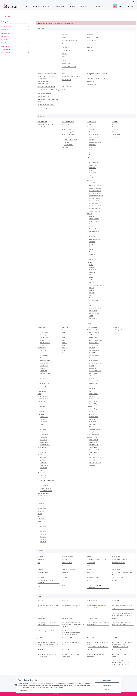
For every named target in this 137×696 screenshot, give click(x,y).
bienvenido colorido (68, 556)
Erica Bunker (93, 378)
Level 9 (64, 350)
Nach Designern (6, 52)
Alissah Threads (94, 337)
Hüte (90, 247)
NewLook (92, 298)
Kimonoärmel (44, 363)
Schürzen (92, 252)
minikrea (91, 293)
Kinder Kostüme (94, 224)
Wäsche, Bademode (95, 142)
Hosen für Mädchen (95, 190)
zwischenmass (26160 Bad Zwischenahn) (95, 587)
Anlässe (40, 330)
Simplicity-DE (93, 310)
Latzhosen (43, 429)
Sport (90, 155)
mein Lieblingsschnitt (71, 139)
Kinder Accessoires (94, 211)
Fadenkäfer (41, 559)
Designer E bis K (92, 373)
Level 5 (64, 340)
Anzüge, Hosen (93, 162)
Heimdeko (92, 244)
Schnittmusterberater (44, 96)
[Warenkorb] (131, 6)
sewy (63, 581)
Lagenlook (41, 450)
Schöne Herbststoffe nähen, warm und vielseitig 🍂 (97, 606)
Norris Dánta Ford (94, 434)
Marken (89, 262)
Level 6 (64, 342)
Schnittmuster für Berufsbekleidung (48, 90)
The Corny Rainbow (95, 457)
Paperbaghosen (44, 437)
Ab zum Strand (44, 332)
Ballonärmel (43, 353)
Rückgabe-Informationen (69, 40)
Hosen (41, 409)
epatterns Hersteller (68, 134)
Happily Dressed (94, 383)
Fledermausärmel (45, 360)
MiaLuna (91, 287)
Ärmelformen (41, 348)
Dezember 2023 (67, 638)
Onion (89, 569)
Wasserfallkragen (45, 501)
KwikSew (91, 280)
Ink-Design (92, 388)
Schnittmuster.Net (117, 577)
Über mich (65, 57)
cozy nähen (41, 388)
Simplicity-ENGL (94, 313)
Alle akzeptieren (106, 680)
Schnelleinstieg (42, 108)
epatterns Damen (67, 127)
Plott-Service (66, 124)
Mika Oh (91, 290)
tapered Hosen (44, 442)
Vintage (40, 513)
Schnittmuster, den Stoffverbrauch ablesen (48, 100)
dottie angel (92, 368)
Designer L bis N (92, 406)
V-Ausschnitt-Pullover (46, 490)
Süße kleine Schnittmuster (120, 646)
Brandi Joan (92, 358)
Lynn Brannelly (93, 416)
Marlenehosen (44, 432)
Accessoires (92, 144)
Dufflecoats (43, 457)
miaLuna (40, 566)
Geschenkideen (44, 337)
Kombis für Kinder (94, 203)
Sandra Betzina (93, 447)
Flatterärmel (43, 358)
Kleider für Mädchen (95, 185)
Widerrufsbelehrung (93, 37)
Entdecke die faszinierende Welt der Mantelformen (98, 623)
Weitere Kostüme (94, 231)
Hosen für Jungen (94, 193)
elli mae (91, 376)
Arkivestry (92, 348)
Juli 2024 (114, 618)
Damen (89, 127)
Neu (113, 124)
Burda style (115, 127)
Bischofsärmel (44, 355)
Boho (39, 381)
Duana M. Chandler (95, 370)
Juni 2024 (40, 638)
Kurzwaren (116, 327)
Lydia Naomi (93, 414)
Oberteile (92, 129)
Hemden (42, 406)
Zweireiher (43, 470)
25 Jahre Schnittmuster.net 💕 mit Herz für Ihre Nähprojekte (97, 74)
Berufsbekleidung (94, 239)
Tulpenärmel (43, 376)
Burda (91, 264)
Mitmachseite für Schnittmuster (47, 73)
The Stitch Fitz (93, 460)
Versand (64, 44)
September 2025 (92, 601)
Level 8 (64, 348)
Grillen (42, 340)
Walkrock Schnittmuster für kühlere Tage (97, 643)
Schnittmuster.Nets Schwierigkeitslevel (43, 82)
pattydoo (91, 305)
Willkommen (66, 50)
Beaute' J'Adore (93, 353)
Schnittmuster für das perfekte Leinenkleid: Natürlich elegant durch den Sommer (48, 644)
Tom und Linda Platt (95, 462)
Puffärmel (42, 368)
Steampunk (92, 229)
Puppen (91, 249)
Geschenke (65, 37)
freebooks (65, 147)
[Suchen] (103, 6)
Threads (114, 137)
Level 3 (64, 335)
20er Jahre (43, 524)
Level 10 (64, 353)
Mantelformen (42, 455)
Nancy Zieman (93, 432)
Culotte (42, 424)
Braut (91, 147)
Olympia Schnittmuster (69, 569)
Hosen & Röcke (93, 134)
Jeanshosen (43, 427)
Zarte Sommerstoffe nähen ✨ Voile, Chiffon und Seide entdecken (48, 606)
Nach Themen (5, 43)
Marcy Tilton (93, 422)
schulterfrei (41, 503)
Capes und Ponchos (43, 383)
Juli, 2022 (90, 650)
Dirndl (39, 393)
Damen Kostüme (94, 219)
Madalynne (92, 419)
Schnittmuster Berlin (95, 308)
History (91, 226)
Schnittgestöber (6, 26)
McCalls (91, 282)
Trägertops (41, 511)
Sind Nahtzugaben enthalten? (46, 86)
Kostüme (89, 213)
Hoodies (42, 483)
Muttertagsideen (45, 342)
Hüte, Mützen (93, 173)
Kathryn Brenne (94, 401)
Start (63, 73)
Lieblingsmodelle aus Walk (45, 124)
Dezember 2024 (67, 618)
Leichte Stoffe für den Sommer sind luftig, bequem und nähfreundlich (122, 614)
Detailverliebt (42, 391)
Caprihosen (43, 419)
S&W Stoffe (41, 577)
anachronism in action (95, 340)
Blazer (41, 404)
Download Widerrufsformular (71, 70)
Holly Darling (93, 386)
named (67, 142)
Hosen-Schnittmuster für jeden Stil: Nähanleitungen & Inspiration (48, 630)
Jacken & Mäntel (94, 137)
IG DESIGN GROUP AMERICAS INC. (97, 559)
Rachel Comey (93, 442)
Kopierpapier (91, 321)
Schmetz (64, 577)
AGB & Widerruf (91, 40)
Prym (88, 572)
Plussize (91, 139)
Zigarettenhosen (44, 445)
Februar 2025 (41, 618)
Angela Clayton (93, 345)
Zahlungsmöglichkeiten (69, 66)
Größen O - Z (66, 63)
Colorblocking (42, 386)
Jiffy (90, 391)
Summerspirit (42, 508)
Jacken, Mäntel (93, 165)
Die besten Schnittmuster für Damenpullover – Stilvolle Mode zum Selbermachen (73, 624)
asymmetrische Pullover (47, 480)
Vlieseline (115, 581)
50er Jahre (43, 531)
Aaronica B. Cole (94, 332)
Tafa (90, 455)
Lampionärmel (44, 365)
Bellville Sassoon (94, 355)
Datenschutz (29, 690)
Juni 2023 (114, 638)
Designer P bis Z (92, 437)
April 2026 (41, 601)
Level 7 (64, 345)
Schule (42, 345)
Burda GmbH (116, 556)
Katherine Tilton (94, 399)
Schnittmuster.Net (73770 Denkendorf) (45, 581)
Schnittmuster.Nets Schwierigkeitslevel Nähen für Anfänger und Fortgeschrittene (121, 662)
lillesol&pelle (91, 562)
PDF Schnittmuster (6, 30)
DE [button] (132, 1)
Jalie (90, 275)
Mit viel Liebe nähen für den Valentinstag (70, 655)
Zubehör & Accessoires (94, 234)
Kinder (89, 180)
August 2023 (91, 638)
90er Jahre (43, 542)
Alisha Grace (93, 335)
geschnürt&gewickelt (44, 399)
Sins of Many (93, 452)
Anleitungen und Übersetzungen (97, 78)
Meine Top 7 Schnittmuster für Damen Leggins (47, 655)
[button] (120, 6)
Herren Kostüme (94, 221)
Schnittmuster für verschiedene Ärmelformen (71, 643)
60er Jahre (43, 534)
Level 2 (64, 332)
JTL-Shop (128, 694)
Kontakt (89, 44)
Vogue (91, 315)
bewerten (65, 34)
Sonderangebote (117, 330)
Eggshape (42, 460)
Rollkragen (43, 498)
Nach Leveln (5, 46)
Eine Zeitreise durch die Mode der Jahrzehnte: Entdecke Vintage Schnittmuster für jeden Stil (72, 632)
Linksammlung (91, 85)
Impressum (21, 690)
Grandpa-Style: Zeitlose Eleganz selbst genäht (47, 623)
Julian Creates (93, 393)
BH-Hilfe (64, 53)
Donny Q (91, 365)
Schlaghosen (43, 439)
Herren (89, 157)
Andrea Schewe (93, 342)
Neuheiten (90, 124)
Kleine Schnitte (42, 447)
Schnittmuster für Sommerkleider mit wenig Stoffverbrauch (122, 643)
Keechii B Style (93, 404)
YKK (63, 586)
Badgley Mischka (94, 350)
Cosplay (91, 216)
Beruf (91, 170)
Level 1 (64, 330)
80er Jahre (43, 539)
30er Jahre (43, 526)
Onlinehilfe (65, 47)
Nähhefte (4, 36)
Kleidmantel (43, 462)
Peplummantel (44, 465)
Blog (63, 89)
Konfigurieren (107, 685)
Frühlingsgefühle (43, 396)
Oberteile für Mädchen (96, 196)
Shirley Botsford (94, 450)
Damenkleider (93, 132)
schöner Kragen (42, 496)
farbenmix (92, 272)
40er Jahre (43, 529)
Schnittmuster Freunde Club (95, 88)
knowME (91, 277)
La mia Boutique (117, 129)
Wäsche (91, 178)
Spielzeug (92, 254)
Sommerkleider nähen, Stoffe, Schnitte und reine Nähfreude (71, 606)
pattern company (94, 303)
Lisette (91, 411)
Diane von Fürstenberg (96, 363)
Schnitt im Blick (42, 127)
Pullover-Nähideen (43, 478)
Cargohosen (43, 422)
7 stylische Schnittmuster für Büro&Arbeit (95, 655)
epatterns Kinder (67, 129)
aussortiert (90, 323)
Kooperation (90, 81)
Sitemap (89, 47)
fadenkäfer (92, 270)
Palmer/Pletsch (93, 439)
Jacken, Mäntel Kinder (95, 201)
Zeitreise (40, 521)
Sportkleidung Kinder (95, 206)
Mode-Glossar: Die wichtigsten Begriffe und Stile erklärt (121, 623)
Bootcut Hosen (44, 416)
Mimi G (91, 427)
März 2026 (65, 601)
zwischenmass (69, 144)
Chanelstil (43, 475)
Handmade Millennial (95, 381)
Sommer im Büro (43, 506)
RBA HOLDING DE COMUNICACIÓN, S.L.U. (122, 573)
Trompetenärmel (45, 373)
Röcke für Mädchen (95, 188)
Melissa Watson (94, 424)
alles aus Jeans (44, 335)
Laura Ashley (93, 409)
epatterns (72, 6)
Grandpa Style (42, 401)
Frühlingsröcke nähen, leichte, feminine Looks (47, 77)
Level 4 (64, 337)
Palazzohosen (44, 434)
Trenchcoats (43, 467)
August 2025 (115, 601)
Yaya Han (92, 465)
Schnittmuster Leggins (44, 93)
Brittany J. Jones (94, 360)
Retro (90, 152)
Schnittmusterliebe (43, 493)
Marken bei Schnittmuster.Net (42, 6)
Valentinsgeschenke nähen (45, 105)
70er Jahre (43, 536)
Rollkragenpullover (45, 488)
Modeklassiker (42, 473)
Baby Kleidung (93, 183)
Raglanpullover (44, 485)
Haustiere (92, 241)
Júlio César (92, 396)
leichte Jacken (42, 452)
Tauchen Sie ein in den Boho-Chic (98, 646)
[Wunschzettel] (124, 6)
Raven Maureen (94, 445)
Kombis (91, 150)
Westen (42, 411)
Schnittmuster (66, 79)
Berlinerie (67, 137)
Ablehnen (107, 689)
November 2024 (92, 618)
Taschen (91, 257)
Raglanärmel (43, 370)
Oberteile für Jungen (95, 198)
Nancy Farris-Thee (94, 429)
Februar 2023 (66, 650)
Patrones (114, 132)
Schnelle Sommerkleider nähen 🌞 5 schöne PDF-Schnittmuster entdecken (122, 607)
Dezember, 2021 (117, 650)
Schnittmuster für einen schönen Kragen (122, 655)
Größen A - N (66, 60)
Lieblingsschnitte (92, 259)
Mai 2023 (40, 650)
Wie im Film (41, 519)
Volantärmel (43, 378)
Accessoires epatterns (68, 132)
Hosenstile (41, 414)
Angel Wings (43, 350)
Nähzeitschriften (85, 6)
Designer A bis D (92, 330)
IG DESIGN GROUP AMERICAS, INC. (122, 559)
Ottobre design (93, 300)
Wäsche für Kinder (94, 208)
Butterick (92, 267)
